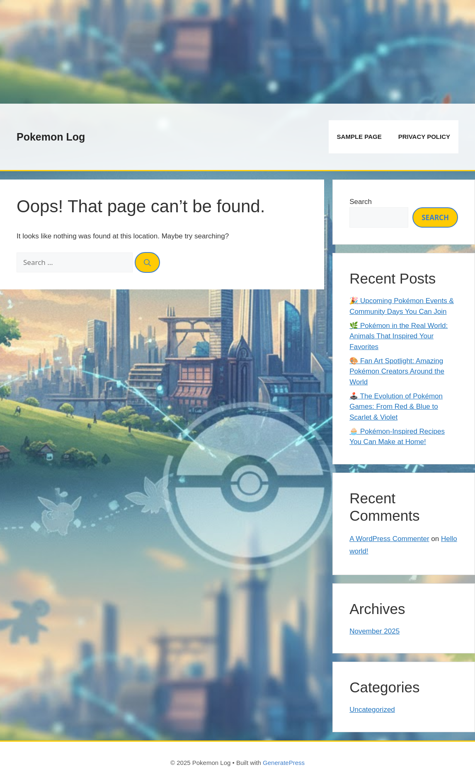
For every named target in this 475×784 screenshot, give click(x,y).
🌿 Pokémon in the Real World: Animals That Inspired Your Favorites (398, 336)
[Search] (147, 262)
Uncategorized (372, 710)
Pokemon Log (51, 137)
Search (360, 202)
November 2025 (374, 631)
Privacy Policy (424, 136)
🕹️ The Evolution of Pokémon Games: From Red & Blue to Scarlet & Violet (396, 406)
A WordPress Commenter (389, 539)
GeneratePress (284, 762)
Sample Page (359, 136)
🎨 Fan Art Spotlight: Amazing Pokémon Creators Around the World (396, 371)
